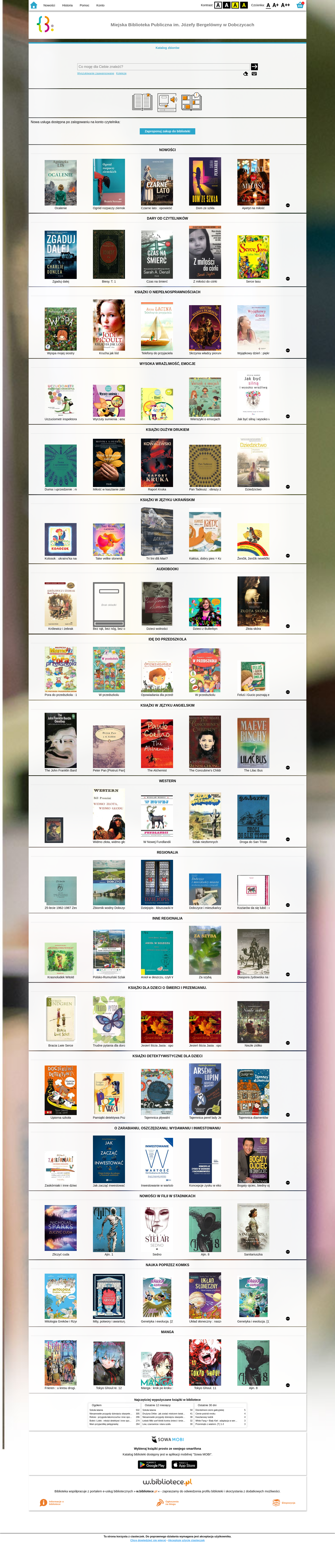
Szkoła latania (96, 1410)
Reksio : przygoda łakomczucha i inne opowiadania (114, 1417)
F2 (286, 5)
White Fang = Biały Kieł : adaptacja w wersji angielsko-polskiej (225, 1421)
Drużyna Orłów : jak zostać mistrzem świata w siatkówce (169, 1414)
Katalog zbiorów (167, 48)
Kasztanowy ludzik (204, 1417)
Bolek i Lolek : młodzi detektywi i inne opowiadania (114, 1421)
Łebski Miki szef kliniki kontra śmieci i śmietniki (165, 1421)
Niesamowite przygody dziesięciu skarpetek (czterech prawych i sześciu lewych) (128, 1414)
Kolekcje (121, 73)
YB (235, 5)
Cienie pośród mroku (205, 1414)
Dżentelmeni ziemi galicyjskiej (209, 1410)
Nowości (49, 5)
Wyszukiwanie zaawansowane (95, 73)
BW (226, 5)
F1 (276, 5)
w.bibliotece (146, 1491)
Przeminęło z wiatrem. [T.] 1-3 (209, 1424)
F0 (268, 5)
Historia (67, 5)
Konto (100, 5)
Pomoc (84, 5)
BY (244, 5)
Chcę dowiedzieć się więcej (148, 1540)
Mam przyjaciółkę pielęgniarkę (104, 1424)
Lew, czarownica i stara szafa (156, 1424)
